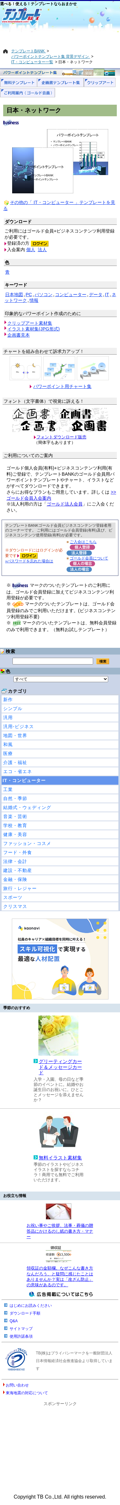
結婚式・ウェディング (27, 807)
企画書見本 (18, 335)
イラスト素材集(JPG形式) (33, 328)
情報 (33, 300)
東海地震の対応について (27, 1393)
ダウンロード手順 (25, 1313)
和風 (8, 744)
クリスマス (15, 906)
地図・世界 (15, 735)
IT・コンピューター (24, 780)
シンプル (12, 708)
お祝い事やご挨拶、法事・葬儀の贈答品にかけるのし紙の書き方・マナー (60, 1231)
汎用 (8, 717)
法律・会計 (15, 861)
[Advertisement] (60, 37)
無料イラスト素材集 (60, 1157)
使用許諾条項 (21, 1336)
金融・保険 (15, 879)
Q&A (14, 1321)
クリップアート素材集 (29, 323)
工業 (8, 789)
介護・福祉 (15, 762)
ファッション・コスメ (27, 843)
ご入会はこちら (83, 542)
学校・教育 (15, 825)
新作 (8, 699)
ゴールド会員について (89, 558)
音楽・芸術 (15, 816)
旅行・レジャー (20, 888)
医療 (8, 753)
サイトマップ (21, 1328)
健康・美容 (15, 834)
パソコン (43, 294)
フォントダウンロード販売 (61, 437)
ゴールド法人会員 (65, 503)
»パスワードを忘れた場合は (29, 561)
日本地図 (14, 294)
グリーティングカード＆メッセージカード (60, 1067)
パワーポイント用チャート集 (62, 386)
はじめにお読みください (31, 1305)
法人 (42, 249)
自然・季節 (15, 798)
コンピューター (70, 294)
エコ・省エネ (17, 771)
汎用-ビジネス (18, 726)
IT (107, 294)
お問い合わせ (17, 1385)
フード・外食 (17, 852)
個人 (30, 249)
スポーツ (12, 897)
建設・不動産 (17, 870)
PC (29, 294)
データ (95, 294)
